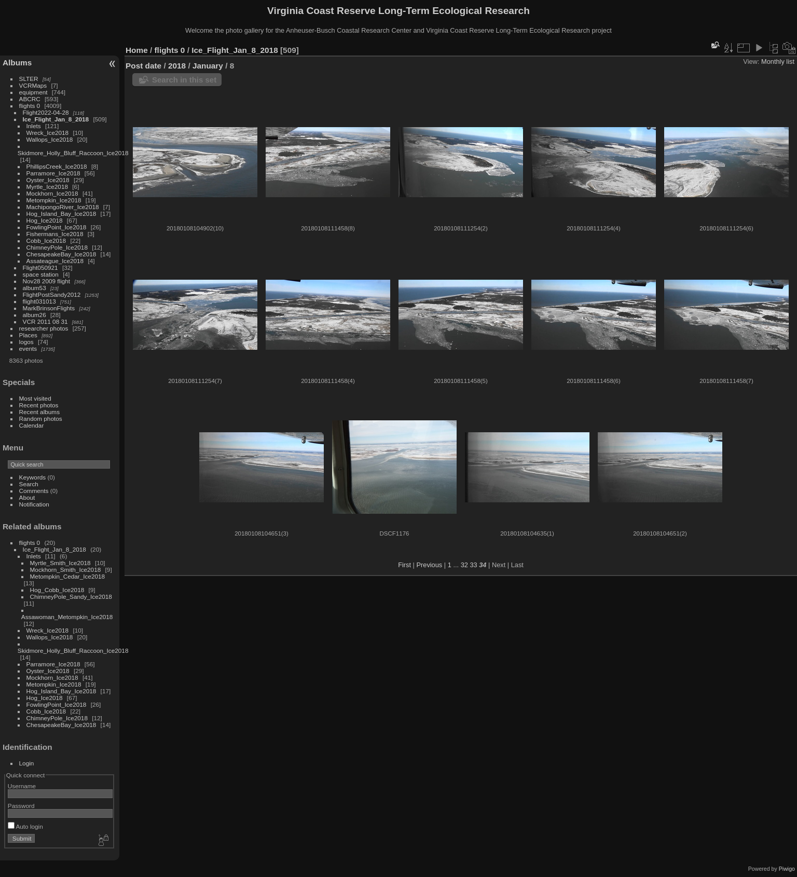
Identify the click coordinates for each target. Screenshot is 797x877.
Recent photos (39, 405)
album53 (34, 287)
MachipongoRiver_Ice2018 (62, 206)
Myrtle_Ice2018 (47, 186)
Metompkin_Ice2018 (53, 200)
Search (28, 484)
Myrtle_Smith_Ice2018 (60, 562)
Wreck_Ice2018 (47, 132)
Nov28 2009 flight (47, 281)
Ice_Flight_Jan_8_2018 (56, 119)
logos (26, 341)
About (27, 497)
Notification (34, 504)
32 (464, 565)
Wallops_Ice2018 (49, 139)
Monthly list (777, 61)
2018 (177, 65)
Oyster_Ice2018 (48, 179)
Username (22, 786)
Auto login (25, 826)
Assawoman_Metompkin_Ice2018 (67, 616)
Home (137, 50)
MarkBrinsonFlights (49, 308)
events (28, 348)
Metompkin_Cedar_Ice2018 (67, 576)
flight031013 (39, 301)
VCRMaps (33, 85)
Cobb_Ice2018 (46, 240)
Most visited (35, 398)
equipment (33, 92)
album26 (34, 314)
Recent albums (39, 411)
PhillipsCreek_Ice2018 (56, 166)
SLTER (28, 78)
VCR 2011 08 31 (45, 321)
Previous (429, 565)
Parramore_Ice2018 (53, 173)
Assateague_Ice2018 (55, 260)
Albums (17, 62)
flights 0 (29, 105)
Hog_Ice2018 (44, 220)
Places (28, 335)
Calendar (31, 425)
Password (21, 805)
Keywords (32, 477)
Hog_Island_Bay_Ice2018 (61, 213)
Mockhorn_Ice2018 (52, 193)
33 (473, 565)
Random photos (40, 418)
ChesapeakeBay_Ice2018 (61, 254)
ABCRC (29, 98)
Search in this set (184, 79)
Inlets (33, 125)
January (208, 65)
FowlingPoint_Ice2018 (56, 227)
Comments (34, 490)
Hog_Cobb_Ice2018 (57, 589)
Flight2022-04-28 (46, 112)
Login (26, 763)
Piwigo (787, 869)
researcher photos (43, 328)
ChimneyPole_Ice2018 (57, 247)
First (404, 565)
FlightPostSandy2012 (52, 294)
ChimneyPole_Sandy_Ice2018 (71, 596)
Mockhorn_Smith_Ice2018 (65, 569)
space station (41, 274)
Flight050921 (40, 267)
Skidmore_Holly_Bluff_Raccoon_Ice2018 (73, 152)
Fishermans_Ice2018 (55, 233)
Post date (143, 65)
